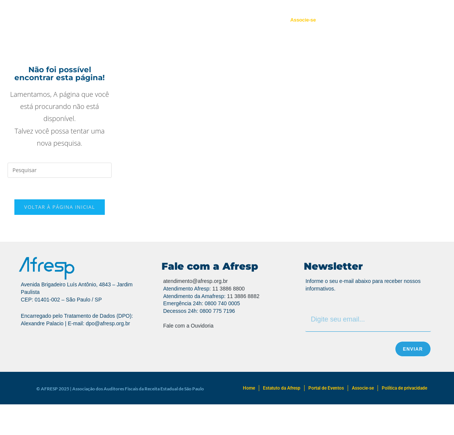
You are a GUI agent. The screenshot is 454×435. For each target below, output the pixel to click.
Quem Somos (128, 20)
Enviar (413, 350)
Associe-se (303, 20)
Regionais (168, 20)
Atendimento (208, 20)
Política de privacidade (404, 389)
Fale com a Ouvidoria (188, 327)
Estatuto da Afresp (281, 389)
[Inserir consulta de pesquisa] (60, 170)
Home (249, 389)
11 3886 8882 (243, 297)
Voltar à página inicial (59, 208)
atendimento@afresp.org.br (195, 283)
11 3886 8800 (228, 290)
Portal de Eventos (256, 20)
